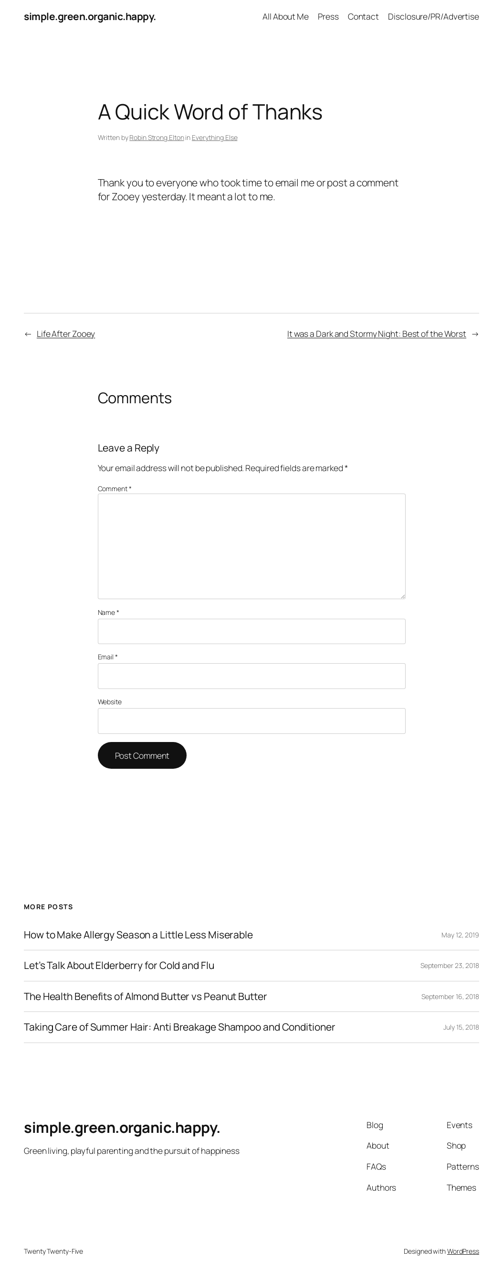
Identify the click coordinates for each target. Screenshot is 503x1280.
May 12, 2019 (460, 934)
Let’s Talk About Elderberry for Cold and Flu (119, 965)
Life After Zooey (66, 333)
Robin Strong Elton (156, 137)
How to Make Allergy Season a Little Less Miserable (138, 934)
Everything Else (215, 137)
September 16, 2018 (450, 996)
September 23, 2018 (449, 965)
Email (108, 656)
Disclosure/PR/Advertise (433, 16)
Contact (363, 16)
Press (328, 16)
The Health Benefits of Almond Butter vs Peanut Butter (145, 996)
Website (110, 701)
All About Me (285, 16)
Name (108, 612)
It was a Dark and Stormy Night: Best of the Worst (376, 333)
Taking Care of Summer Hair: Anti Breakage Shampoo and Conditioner (179, 1027)
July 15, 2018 (461, 1027)
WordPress (463, 1251)
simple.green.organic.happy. (90, 16)
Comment (115, 488)
